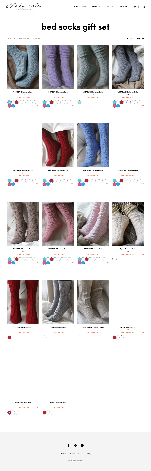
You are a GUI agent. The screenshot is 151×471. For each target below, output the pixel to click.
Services (107, 7)
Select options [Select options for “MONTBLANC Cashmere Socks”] (23, 97)
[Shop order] (130, 39)
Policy (88, 453)
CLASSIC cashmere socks (128, 327)
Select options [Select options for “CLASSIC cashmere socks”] (127, 333)
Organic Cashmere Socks (128, 249)
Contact (63, 453)
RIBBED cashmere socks (23, 327)
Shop (84, 7)
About (95, 7)
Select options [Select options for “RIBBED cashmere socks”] (23, 333)
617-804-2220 (121, 7)
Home (76, 7)
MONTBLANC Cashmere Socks (23, 92)
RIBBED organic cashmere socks (93, 327)
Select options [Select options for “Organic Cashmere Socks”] (127, 254)
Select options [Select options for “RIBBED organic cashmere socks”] (92, 333)
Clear (142, 254)
